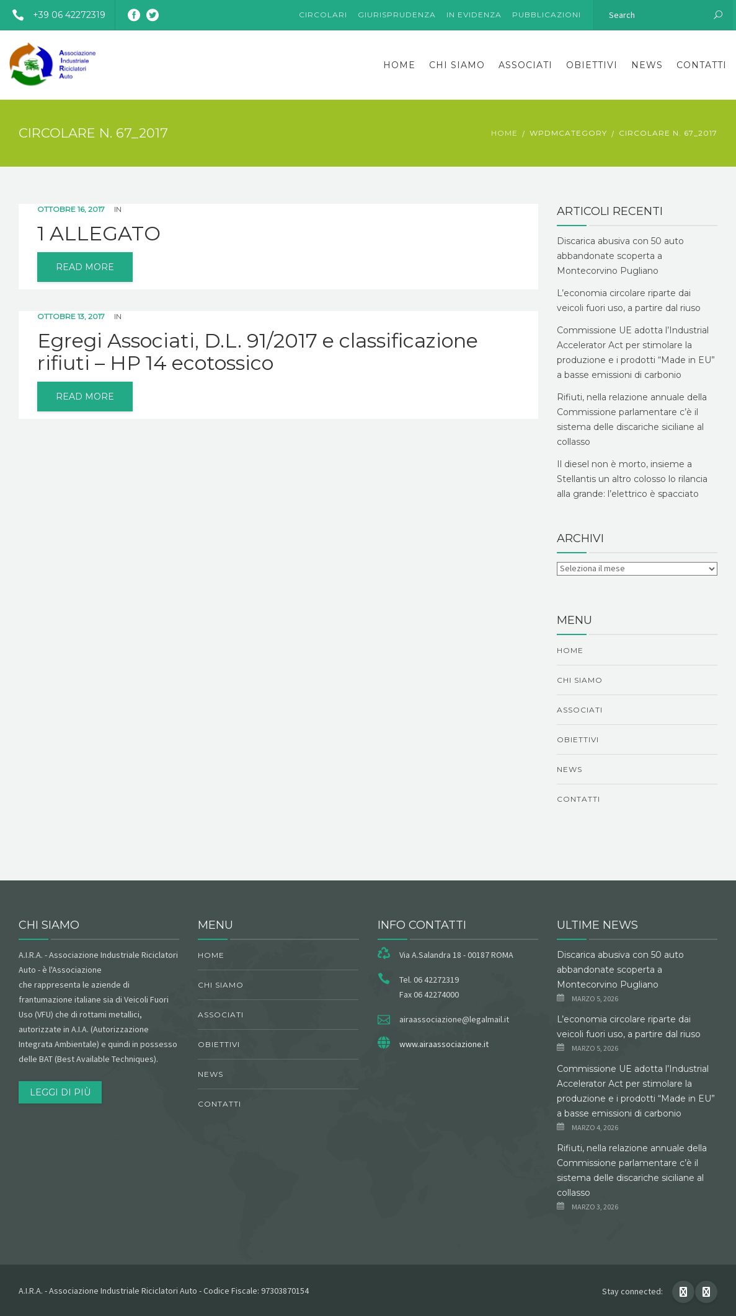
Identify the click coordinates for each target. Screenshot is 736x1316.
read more (85, 267)
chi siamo (457, 65)
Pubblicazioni (546, 14)
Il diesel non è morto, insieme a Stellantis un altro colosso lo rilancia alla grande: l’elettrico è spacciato (632, 478)
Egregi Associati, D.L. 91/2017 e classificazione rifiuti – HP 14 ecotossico (257, 352)
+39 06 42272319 (54, 15)
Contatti (701, 65)
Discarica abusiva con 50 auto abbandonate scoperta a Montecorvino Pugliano (620, 255)
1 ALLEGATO (99, 233)
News (647, 65)
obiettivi (592, 65)
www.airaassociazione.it (444, 1044)
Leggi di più (60, 1092)
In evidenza (474, 14)
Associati (525, 65)
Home (399, 65)
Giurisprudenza (397, 14)
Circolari (323, 14)
